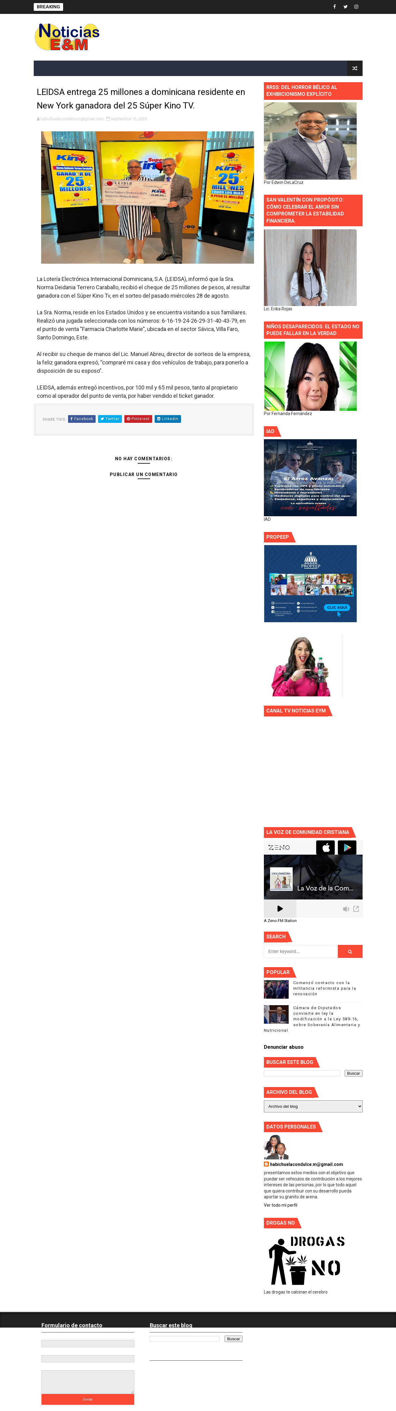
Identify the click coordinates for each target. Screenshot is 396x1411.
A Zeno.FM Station (280, 920)
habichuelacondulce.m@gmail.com (306, 1164)
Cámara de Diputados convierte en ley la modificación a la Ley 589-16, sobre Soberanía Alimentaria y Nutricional (312, 1019)
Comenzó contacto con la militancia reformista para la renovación (324, 988)
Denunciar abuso (283, 1047)
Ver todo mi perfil (280, 1205)
